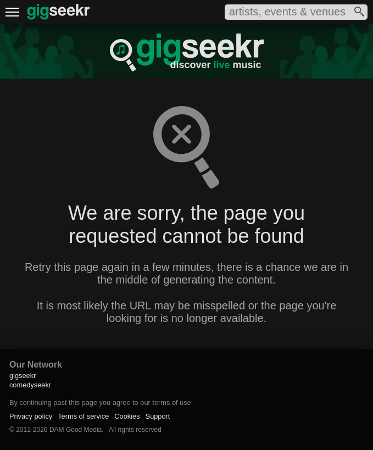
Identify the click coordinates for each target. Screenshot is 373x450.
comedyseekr (30, 385)
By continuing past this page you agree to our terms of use (100, 402)
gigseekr (22, 375)
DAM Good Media (75, 430)
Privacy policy (30, 416)
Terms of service (83, 416)
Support (158, 416)
